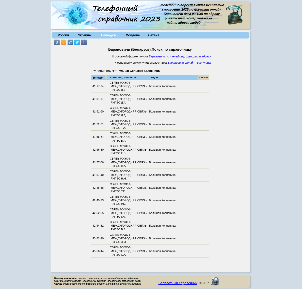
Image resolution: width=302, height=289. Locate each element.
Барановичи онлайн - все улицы (189, 62)
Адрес (155, 77)
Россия (63, 35)
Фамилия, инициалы (124, 77)
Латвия (153, 35)
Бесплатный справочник (177, 283)
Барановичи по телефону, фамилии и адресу (180, 56)
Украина (84, 35)
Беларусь (108, 35)
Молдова (133, 35)
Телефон (100, 77)
